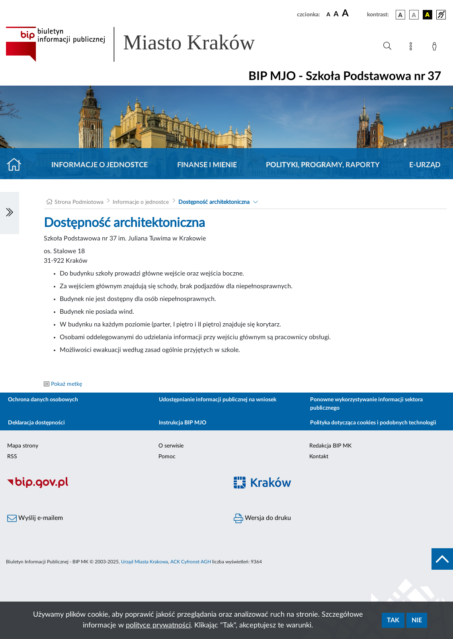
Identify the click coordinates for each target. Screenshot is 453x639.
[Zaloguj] (435, 48)
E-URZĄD (425, 165)
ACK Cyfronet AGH (190, 561)
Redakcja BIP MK (330, 446)
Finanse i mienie (207, 165)
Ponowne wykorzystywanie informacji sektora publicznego (366, 404)
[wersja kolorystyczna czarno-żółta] (427, 15)
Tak (393, 620)
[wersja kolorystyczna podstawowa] (400, 15)
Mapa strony (22, 446)
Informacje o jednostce (99, 165)
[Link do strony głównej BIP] (141, 44)
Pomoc (167, 456)
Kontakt (318, 456)
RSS (12, 456)
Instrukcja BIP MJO (182, 423)
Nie (417, 620)
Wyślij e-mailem (35, 518)
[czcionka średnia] (336, 14)
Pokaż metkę (66, 384)
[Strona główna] (17, 165)
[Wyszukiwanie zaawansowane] (387, 46)
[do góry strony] (442, 559)
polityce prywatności (158, 625)
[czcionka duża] (353, 13)
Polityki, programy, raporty (323, 165)
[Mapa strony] (412, 48)
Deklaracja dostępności (36, 423)
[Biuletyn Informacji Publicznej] (113, 487)
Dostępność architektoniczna (214, 202)
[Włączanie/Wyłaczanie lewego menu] (9, 213)
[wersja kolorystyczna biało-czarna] (414, 15)
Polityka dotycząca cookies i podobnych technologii (373, 423)
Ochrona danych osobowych (43, 400)
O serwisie (171, 446)
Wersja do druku (262, 518)
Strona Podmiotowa (79, 202)
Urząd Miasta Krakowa (144, 561)
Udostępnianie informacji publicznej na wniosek (217, 400)
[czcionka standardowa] (328, 14)
